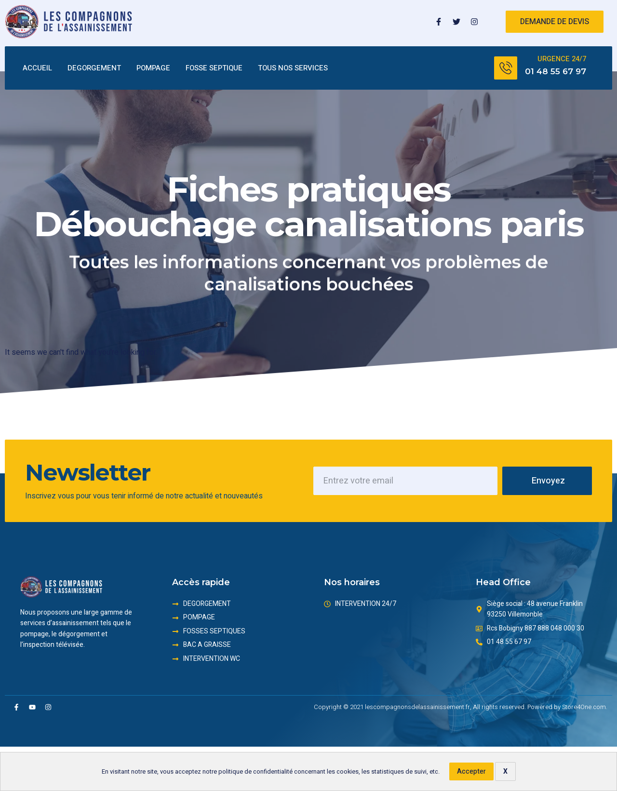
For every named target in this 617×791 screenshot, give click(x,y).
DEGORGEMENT (94, 68)
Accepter (471, 771)
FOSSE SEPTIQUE (214, 68)
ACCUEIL (37, 68)
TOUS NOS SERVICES (293, 68)
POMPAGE (153, 68)
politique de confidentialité (255, 771)
